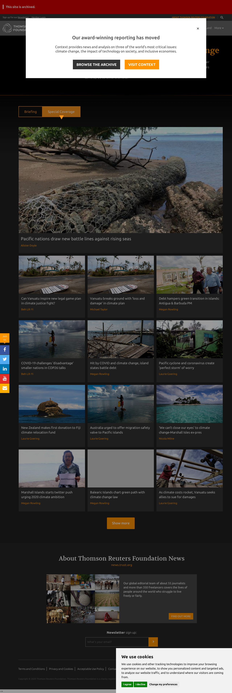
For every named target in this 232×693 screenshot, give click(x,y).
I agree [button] (127, 684)
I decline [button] (140, 684)
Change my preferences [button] (163, 684)
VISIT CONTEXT (142, 64)
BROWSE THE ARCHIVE (96, 64)
